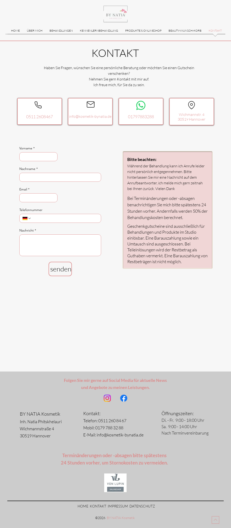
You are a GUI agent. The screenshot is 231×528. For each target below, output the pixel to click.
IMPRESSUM (118, 506)
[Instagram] (107, 398)
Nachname (28, 169)
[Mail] (90, 104)
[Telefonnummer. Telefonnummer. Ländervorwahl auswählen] (26, 218)
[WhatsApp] (140, 105)
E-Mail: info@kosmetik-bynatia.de (115, 434)
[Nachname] (59, 177)
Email (24, 189)
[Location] (191, 105)
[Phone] (38, 104)
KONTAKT (98, 506)
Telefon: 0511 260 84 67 (104, 420)
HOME (83, 506)
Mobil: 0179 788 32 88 (103, 427)
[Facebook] (123, 398)
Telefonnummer (30, 210)
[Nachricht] (60, 245)
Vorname (27, 148)
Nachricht (27, 230)
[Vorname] (37, 156)
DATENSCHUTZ (142, 506)
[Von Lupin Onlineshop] (115, 483)
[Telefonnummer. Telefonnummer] (64, 218)
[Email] (37, 198)
